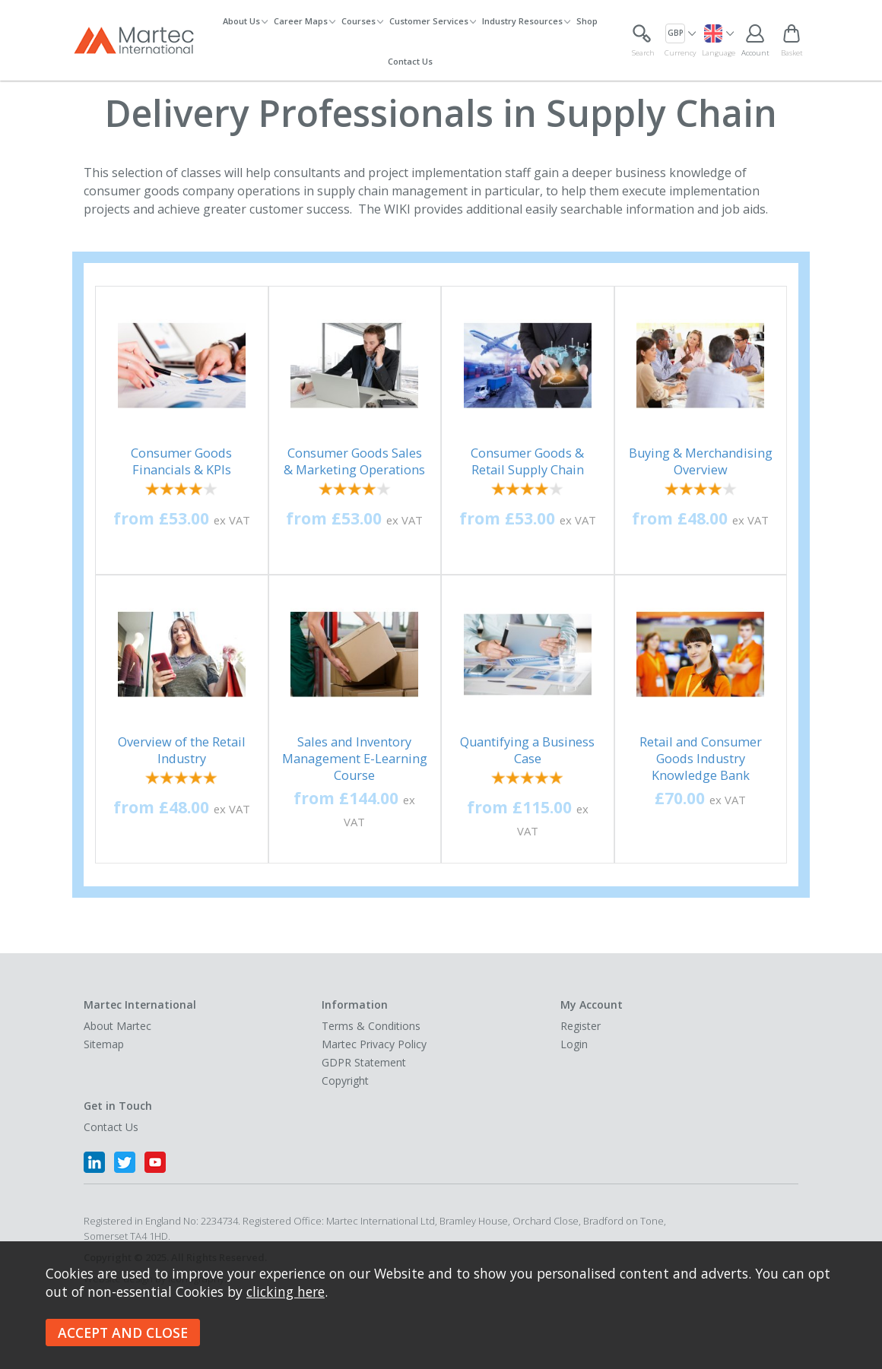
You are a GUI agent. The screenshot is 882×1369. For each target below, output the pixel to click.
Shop (587, 21)
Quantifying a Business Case (527, 750)
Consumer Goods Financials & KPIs (181, 461)
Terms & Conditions (371, 1026)
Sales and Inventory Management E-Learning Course (354, 759)
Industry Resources (522, 21)
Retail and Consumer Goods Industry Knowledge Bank (700, 759)
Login (574, 1044)
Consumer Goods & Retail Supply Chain (527, 461)
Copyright (345, 1080)
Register (580, 1026)
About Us (241, 21)
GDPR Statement (364, 1062)
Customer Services (428, 21)
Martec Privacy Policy (374, 1044)
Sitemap (104, 1044)
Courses (358, 21)
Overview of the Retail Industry (182, 750)
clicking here (285, 1291)
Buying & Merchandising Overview (701, 461)
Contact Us (410, 61)
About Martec (117, 1026)
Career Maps (301, 21)
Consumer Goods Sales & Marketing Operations (354, 461)
